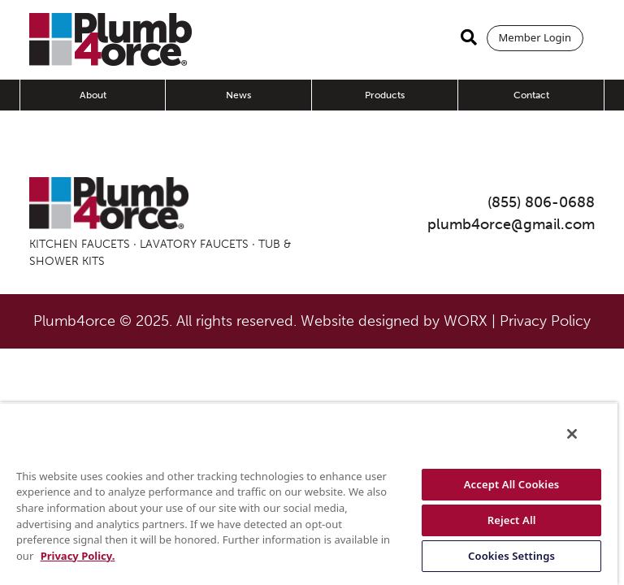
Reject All (512, 520)
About (93, 95)
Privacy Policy (545, 321)
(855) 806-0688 (541, 202)
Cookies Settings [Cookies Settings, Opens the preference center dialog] (511, 555)
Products (385, 95)
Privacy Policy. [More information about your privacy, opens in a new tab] (78, 555)
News (238, 95)
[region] (309, 493)
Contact (531, 95)
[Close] (572, 434)
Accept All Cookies (512, 484)
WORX (466, 321)
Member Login (535, 37)
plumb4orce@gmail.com (511, 224)
